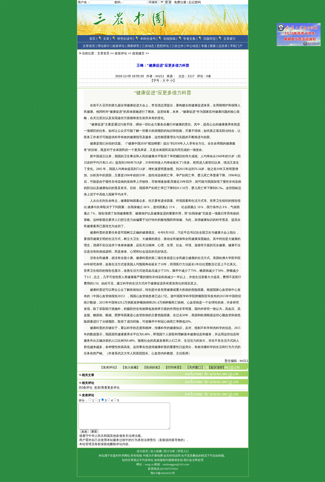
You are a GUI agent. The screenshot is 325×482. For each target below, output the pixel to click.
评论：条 (204, 76)
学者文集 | (190, 38)
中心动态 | (193, 46)
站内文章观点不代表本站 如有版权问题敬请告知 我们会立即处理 (162, 465)
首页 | (93, 38)
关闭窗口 (195, 367)
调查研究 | (134, 46)
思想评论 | (164, 46)
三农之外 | (178, 46)
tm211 (160, 76)
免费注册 (180, 2)
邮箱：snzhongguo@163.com (171, 469)
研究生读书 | (125, 38)
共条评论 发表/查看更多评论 (99, 387)
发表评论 (109, 367)
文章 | (107, 38)
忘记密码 (195, 2)
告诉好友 (152, 367)
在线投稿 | (170, 38)
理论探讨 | (104, 46)
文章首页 (89, 46)
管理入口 (183, 456)
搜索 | (213, 46)
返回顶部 (216, 367)
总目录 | (223, 46)
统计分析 (169, 456)
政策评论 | (119, 46)
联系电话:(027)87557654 (163, 474)
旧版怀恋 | (210, 38)
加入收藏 (130, 367)
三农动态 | (149, 46)
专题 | (205, 46)
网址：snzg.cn (145, 469)
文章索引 (229, 38)
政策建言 (138, 53)
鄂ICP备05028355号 (163, 478)
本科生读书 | (148, 38)
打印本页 (173, 367)
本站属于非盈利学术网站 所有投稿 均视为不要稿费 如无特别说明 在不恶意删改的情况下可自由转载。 (163, 460)
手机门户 (236, 46)
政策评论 (121, 53)
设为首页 (142, 456)
